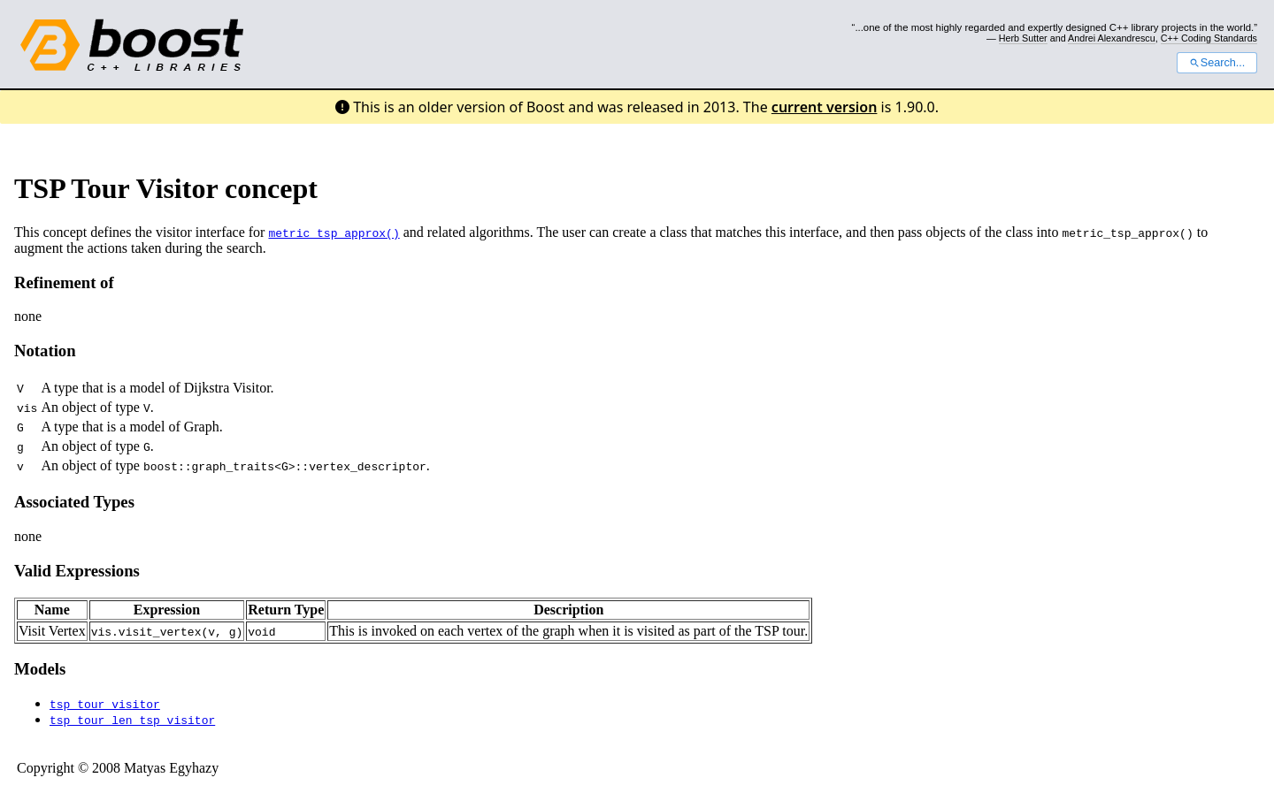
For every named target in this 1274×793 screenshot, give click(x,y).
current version (824, 107)
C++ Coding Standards (1209, 38)
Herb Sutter (1023, 38)
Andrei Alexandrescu (1111, 38)
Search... (1217, 63)
